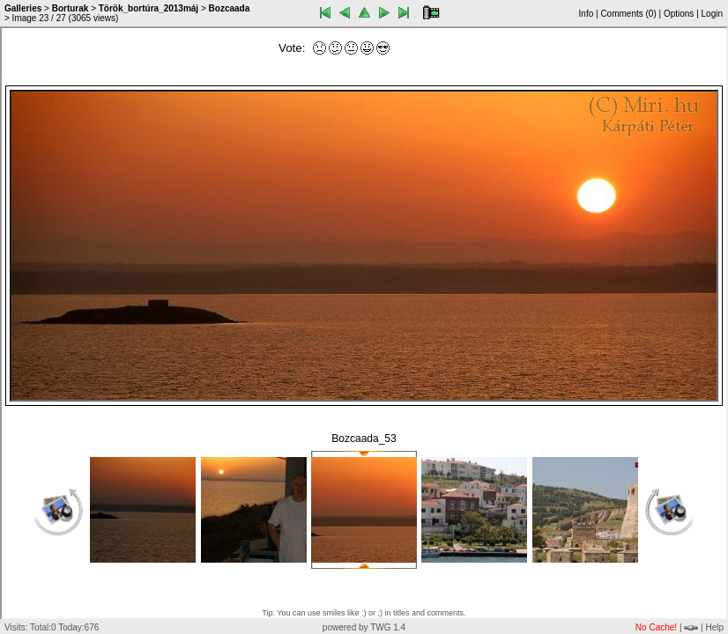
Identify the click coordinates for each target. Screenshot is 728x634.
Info (586, 13)
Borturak (70, 8)
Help (714, 627)
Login (712, 13)
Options (679, 13)
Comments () (628, 13)
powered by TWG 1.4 (364, 627)
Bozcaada (229, 8)
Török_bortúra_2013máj (148, 8)
